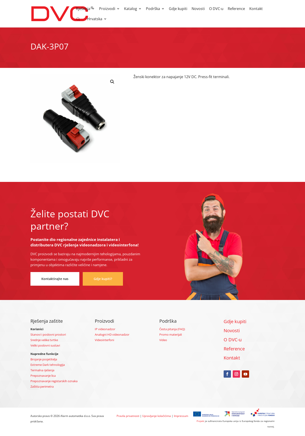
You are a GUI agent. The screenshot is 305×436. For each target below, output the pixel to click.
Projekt (200, 421)
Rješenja (83, 9)
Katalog (130, 9)
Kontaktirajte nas (54, 279)
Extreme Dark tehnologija (47, 365)
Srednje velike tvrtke (44, 340)
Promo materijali (170, 334)
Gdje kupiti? (103, 279)
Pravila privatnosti (128, 416)
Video (163, 340)
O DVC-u (216, 9)
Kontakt (256, 9)
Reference (236, 9)
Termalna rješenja (42, 370)
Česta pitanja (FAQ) (172, 329)
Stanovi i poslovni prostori (48, 334)
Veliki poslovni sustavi (45, 345)
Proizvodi (107, 9)
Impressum (181, 416)
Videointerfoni (104, 340)
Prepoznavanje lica (43, 376)
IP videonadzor (105, 329)
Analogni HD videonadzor (112, 334)
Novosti (198, 9)
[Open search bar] (78, 18)
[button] (112, 82)
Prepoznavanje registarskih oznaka (54, 381)
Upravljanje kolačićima (156, 416)
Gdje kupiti (178, 9)
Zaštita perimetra (42, 386)
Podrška (153, 9)
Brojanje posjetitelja (43, 359)
